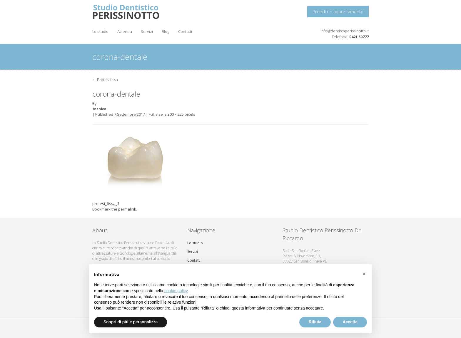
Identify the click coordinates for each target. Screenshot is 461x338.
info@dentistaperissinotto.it (344, 30)
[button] (364, 273)
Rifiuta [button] (315, 321)
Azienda (124, 31)
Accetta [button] (350, 321)
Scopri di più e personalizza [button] (130, 321)
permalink (127, 209)
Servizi (147, 31)
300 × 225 (176, 114)
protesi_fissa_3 (105, 203)
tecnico (99, 108)
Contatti (185, 31)
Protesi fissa (105, 79)
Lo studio (100, 31)
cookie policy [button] (176, 290)
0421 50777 (359, 36)
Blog (165, 31)
